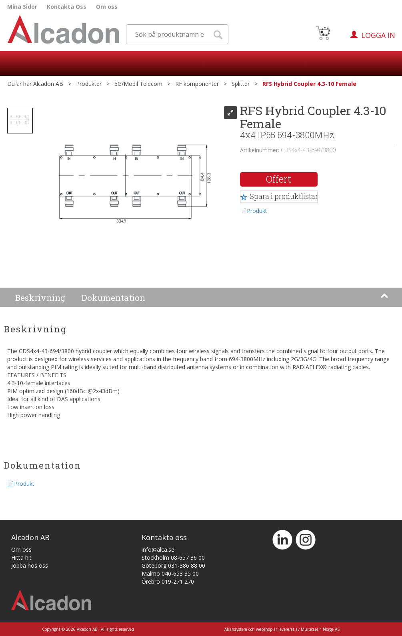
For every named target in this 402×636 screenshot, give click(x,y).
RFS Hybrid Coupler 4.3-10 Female (309, 83)
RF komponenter (197, 83)
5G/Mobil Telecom (138, 83)
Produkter (89, 83)
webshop (264, 629)
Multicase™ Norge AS (320, 629)
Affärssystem (235, 629)
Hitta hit (21, 557)
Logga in (378, 35)
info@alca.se (158, 549)
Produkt (257, 211)
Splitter (241, 83)
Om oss (107, 6)
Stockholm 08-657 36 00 (173, 557)
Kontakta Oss (66, 6)
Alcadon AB (48, 83)
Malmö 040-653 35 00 (170, 573)
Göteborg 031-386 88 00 (173, 565)
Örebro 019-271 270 (168, 581)
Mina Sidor (22, 6)
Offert (278, 179)
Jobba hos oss (29, 565)
